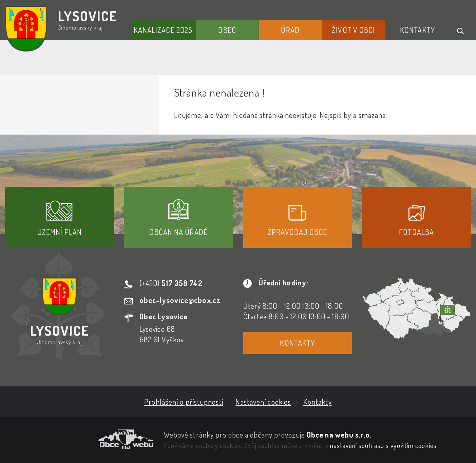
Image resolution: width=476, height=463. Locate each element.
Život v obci (353, 30)
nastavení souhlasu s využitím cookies (383, 445)
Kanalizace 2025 (163, 30)
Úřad (290, 30)
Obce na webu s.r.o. (339, 434)
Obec (227, 30)
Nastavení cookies (263, 401)
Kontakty (417, 30)
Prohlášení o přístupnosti (183, 401)
